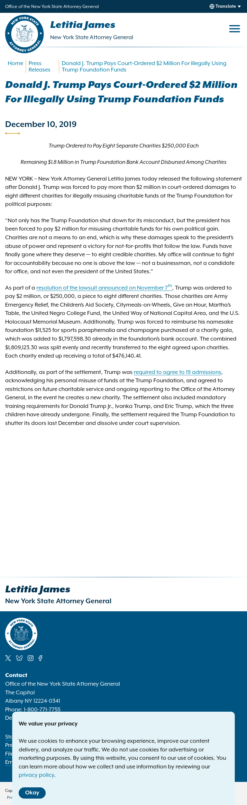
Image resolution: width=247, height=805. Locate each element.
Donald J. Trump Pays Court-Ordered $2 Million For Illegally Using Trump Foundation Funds (144, 66)
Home (15, 63)
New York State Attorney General (91, 37)
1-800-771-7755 (42, 709)
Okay (32, 793)
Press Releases (39, 66)
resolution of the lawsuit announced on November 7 (104, 287)
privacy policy (36, 775)
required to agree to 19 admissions (177, 372)
